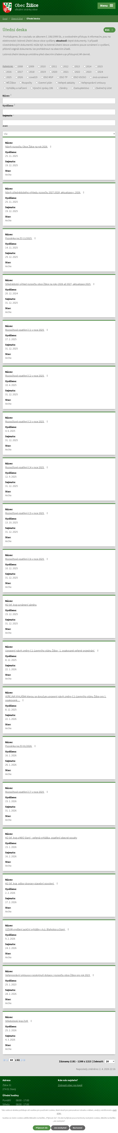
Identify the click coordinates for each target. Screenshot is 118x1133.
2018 (31, 71)
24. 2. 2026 (10, 948)
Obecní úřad (17, 18)
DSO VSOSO (80, 77)
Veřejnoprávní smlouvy (93, 82)
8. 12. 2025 (10, 660)
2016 (9, 71)
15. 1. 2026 (10, 801)
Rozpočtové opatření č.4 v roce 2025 (27, 467)
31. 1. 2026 (10, 810)
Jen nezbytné (60, 1127)
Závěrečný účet (103, 88)
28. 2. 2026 (10, 993)
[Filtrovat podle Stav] (59, 134)
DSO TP (63, 77)
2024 (100, 71)
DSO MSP (48, 77)
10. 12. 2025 (11, 568)
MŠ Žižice (11, 82)
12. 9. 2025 (10, 476)
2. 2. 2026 (10, 892)
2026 (20, 77)
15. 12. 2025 (11, 614)
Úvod (5, 18)
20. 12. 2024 (11, 293)
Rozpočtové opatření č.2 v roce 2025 (27, 375)
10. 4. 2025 (10, 385)
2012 (65, 66)
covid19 (33, 77)
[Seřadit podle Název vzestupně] (11, 94)
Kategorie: (8, 66)
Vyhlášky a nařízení (16, 88)
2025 (9, 77)
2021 (66, 71)
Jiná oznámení (100, 77)
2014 (88, 66)
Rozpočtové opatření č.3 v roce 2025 (27, 421)
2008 (20, 66)
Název (6, 95)
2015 (100, 66)
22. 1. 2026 (10, 669)
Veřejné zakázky (66, 82)
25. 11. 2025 (11, 156)
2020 (54, 71)
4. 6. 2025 (10, 430)
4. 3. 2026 (10, 1039)
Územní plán (45, 82)
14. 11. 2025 (11, 247)
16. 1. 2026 (10, 755)
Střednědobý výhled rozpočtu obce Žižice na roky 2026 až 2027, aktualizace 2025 (50, 284)
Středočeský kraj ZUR (19, 1021)
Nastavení (77, 1127)
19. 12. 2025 (11, 165)
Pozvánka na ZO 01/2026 (21, 746)
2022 (77, 71)
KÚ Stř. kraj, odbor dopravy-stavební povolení (32, 883)
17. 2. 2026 (10, 902)
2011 (54, 66)
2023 (88, 71)
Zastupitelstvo (81, 88)
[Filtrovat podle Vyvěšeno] (59, 112)
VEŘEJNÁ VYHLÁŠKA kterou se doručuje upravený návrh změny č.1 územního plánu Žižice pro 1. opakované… (55, 698)
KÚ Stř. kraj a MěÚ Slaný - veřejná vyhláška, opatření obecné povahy (41, 837)
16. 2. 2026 (10, 856)
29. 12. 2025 (11, 257)
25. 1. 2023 (10, 984)
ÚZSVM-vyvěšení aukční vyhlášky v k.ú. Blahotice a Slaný (37, 929)
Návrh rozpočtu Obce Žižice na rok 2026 (28, 146)
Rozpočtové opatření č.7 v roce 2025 (27, 791)
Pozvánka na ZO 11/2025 (21, 238)
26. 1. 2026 (10, 764)
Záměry (63, 88)
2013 (77, 66)
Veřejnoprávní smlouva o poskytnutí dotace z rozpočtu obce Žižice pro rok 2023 (50, 975)
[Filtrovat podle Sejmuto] (59, 123)
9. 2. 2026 (10, 938)
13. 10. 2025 (11, 522)
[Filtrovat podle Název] (59, 101)
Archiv (8, 174)
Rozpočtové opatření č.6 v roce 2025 (27, 559)
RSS (109, 30)
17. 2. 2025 (10, 339)
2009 (31, 66)
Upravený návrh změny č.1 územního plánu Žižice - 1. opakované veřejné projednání (52, 650)
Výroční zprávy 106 (43, 88)
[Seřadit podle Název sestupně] (11, 95)
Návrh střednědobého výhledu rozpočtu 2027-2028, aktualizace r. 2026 (45, 192)
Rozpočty (27, 82)
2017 (20, 71)
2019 (43, 71)
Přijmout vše (42, 1127)
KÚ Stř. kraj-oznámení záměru (21, 604)
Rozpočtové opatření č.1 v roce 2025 (27, 329)
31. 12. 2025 (11, 302)
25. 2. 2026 (10, 1030)
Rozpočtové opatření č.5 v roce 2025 (27, 513)
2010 (43, 66)
